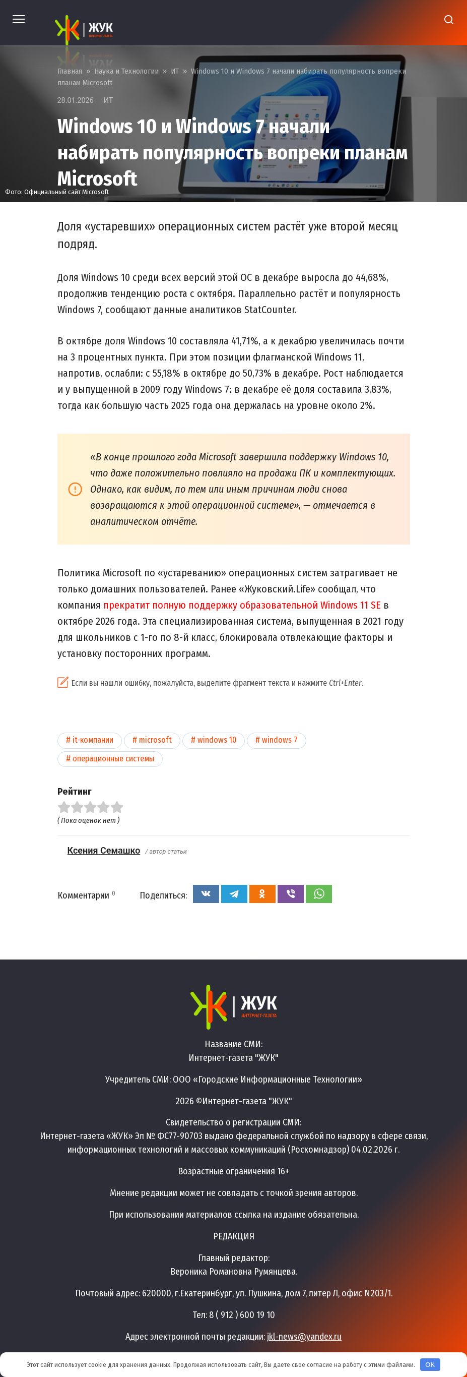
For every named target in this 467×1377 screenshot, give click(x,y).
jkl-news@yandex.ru (304, 1336)
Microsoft (155, 740)
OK (430, 1364)
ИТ (108, 100)
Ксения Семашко (104, 850)
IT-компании (93, 740)
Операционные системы (113, 758)
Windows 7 (280, 740)
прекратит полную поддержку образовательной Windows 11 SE (242, 605)
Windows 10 (216, 740)
